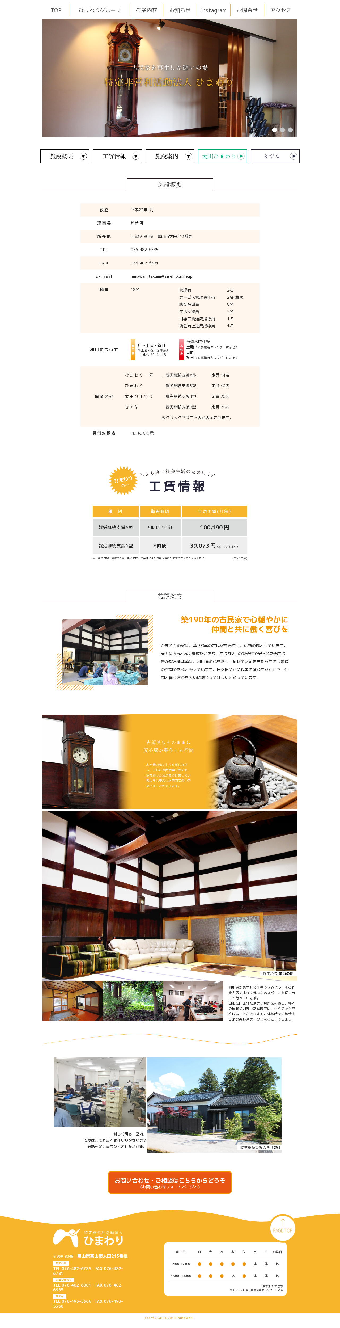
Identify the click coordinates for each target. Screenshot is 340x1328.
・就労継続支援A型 (179, 375)
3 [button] (290, 130)
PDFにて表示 (142, 433)
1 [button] (274, 130)
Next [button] (301, 78)
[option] (170, 78)
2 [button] (282, 130)
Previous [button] (38, 78)
